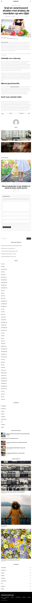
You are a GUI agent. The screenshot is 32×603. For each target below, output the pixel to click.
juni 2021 (2, 335)
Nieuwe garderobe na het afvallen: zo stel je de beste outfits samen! (16, 187)
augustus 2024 (4, 269)
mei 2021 (2, 338)
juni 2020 (3, 362)
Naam (4, 212)
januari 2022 (3, 319)
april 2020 (3, 367)
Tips (15, 5)
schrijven (3, 416)
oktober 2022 (3, 306)
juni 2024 (3, 271)
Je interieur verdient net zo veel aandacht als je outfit (9, 251)
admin (26, 16)
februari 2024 (4, 277)
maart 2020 (3, 370)
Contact (4, 598)
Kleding (2, 411)
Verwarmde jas (4, 525)
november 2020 (4, 351)
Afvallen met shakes (4, 42)
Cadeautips (3, 408)
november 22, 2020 (14, 135)
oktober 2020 (3, 354)
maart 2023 (3, 298)
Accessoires (3, 567)
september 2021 (4, 327)
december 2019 (4, 378)
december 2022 (4, 301)
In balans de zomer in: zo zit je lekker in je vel (8, 248)
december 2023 (4, 279)
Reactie (4, 201)
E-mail (4, 216)
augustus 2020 (4, 356)
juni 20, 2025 (3, 439)
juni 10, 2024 (8, 454)
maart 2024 (3, 274)
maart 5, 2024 (3, 493)
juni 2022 (3, 311)
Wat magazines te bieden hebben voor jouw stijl (8, 253)
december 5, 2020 (14, 147)
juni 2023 (3, 290)
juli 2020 (3, 359)
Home (2, 597)
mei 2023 (2, 293)
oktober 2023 (3, 285)
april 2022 (3, 314)
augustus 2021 (4, 330)
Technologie (3, 419)
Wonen (17, 132)
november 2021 (4, 322)
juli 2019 (2, 391)
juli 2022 (2, 309)
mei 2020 (2, 364)
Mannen (13, 5)
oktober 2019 (3, 383)
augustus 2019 (4, 388)
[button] (13, 191)
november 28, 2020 (7, 16)
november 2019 (4, 380)
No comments (13, 16)
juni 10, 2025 (8, 443)
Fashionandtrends (7, 595)
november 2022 (4, 303)
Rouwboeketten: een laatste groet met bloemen (10, 559)
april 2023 (3, 295)
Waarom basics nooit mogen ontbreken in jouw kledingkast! (12, 491)
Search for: (3, 236)
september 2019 (4, 386)
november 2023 (4, 282)
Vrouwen (18, 5)
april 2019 (3, 399)
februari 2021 (3, 346)
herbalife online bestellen (14, 86)
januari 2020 (3, 375)
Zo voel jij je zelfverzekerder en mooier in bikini (8, 256)
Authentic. (16, 1)
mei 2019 (2, 396)
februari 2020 (4, 372)
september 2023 (4, 287)
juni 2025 (3, 266)
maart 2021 (3, 343)
